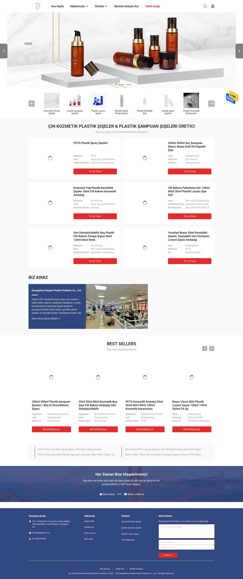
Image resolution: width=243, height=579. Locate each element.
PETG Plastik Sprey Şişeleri (90, 143)
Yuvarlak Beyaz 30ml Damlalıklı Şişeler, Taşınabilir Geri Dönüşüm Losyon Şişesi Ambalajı (188, 236)
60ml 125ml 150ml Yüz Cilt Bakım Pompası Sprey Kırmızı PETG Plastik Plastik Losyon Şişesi (164, 454)
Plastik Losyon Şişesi (98, 112)
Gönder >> (168, 555)
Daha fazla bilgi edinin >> (46, 318)
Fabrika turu (89, 527)
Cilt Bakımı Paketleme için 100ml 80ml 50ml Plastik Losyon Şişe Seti (189, 191)
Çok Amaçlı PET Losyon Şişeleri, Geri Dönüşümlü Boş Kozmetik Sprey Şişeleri (164, 449)
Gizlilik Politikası (136, 569)
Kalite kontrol (89, 533)
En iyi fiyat (95, 171)
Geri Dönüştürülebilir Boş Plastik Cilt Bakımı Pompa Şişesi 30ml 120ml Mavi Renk (93, 236)
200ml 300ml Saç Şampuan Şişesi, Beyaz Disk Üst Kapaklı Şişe (187, 146)
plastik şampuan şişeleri (75, 112)
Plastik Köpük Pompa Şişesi (121, 112)
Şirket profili (89, 521)
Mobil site (120, 569)
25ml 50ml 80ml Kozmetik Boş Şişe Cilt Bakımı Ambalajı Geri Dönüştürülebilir (98, 405)
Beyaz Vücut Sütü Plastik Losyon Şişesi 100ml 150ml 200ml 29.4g (189, 405)
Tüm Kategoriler (128, 540)
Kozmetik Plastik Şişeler (52, 112)
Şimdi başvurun (51, 429)
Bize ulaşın (88, 539)
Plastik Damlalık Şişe (144, 112)
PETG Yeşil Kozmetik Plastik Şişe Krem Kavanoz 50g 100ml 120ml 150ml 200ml (77, 454)
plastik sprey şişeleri (168, 112)
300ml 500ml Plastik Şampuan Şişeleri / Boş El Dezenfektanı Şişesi (51, 405)
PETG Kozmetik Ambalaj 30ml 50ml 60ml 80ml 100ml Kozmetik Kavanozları (144, 405)
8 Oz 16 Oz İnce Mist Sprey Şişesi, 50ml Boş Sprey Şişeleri (70, 449)
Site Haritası (105, 569)
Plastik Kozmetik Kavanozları (191, 112)
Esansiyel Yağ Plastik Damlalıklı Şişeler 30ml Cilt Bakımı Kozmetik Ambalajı (94, 191)
